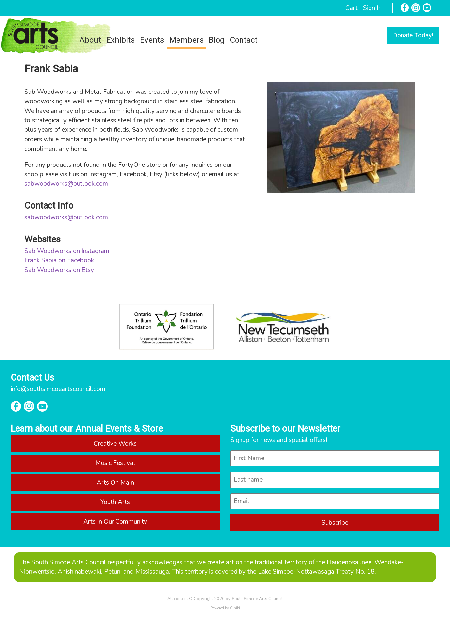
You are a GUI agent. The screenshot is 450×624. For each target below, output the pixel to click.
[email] (334, 501)
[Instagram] (415, 7)
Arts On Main (115, 482)
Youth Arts (115, 502)
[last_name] (334, 480)
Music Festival (115, 463)
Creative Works (115, 443)
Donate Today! (413, 35)
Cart (351, 8)
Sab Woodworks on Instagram (66, 251)
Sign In (372, 8)
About (90, 40)
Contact (243, 40)
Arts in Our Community (115, 521)
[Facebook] (405, 7)
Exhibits (120, 40)
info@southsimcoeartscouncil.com (58, 389)
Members (186, 40)
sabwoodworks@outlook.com (66, 183)
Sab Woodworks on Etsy (59, 270)
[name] (334, 458)
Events (152, 40)
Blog (217, 40)
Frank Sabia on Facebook (59, 260)
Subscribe (334, 522)
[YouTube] (427, 7)
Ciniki (235, 608)
